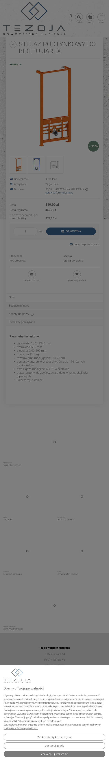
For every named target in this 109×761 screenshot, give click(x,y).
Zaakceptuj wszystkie (54, 754)
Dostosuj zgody (54, 745)
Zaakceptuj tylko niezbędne (54, 737)
